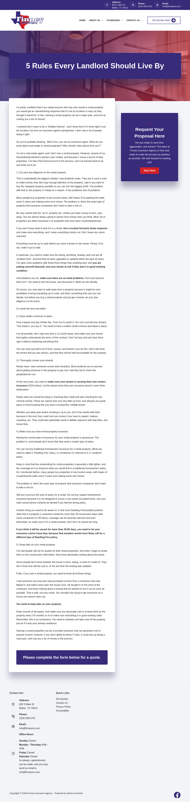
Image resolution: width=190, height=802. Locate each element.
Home (82, 20)
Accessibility (62, 710)
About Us (96, 20)
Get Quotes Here (164, 20)
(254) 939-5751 (145, 6)
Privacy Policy (63, 707)
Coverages (115, 20)
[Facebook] (177, 795)
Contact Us (135, 20)
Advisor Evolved (75, 793)
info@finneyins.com (171, 6)
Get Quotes (62, 699)
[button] (149, 170)
